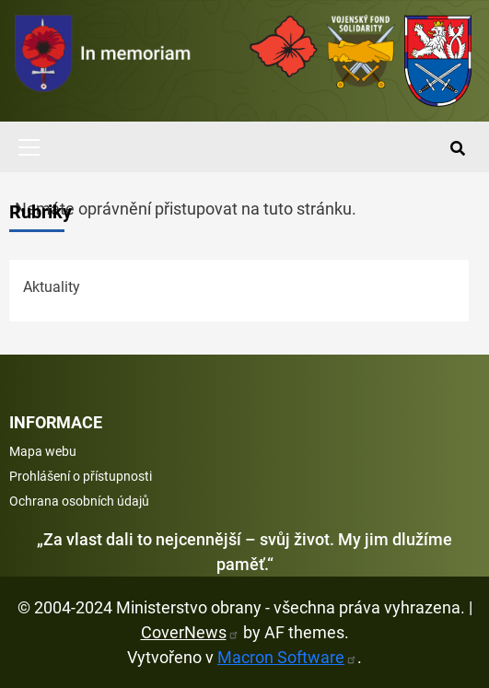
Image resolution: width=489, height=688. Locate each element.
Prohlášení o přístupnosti (80, 476)
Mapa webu (42, 451)
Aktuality (51, 287)
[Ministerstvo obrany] (438, 61)
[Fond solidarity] (361, 51)
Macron (287, 657)
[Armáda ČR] (284, 46)
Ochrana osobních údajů (79, 501)
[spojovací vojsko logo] (103, 61)
